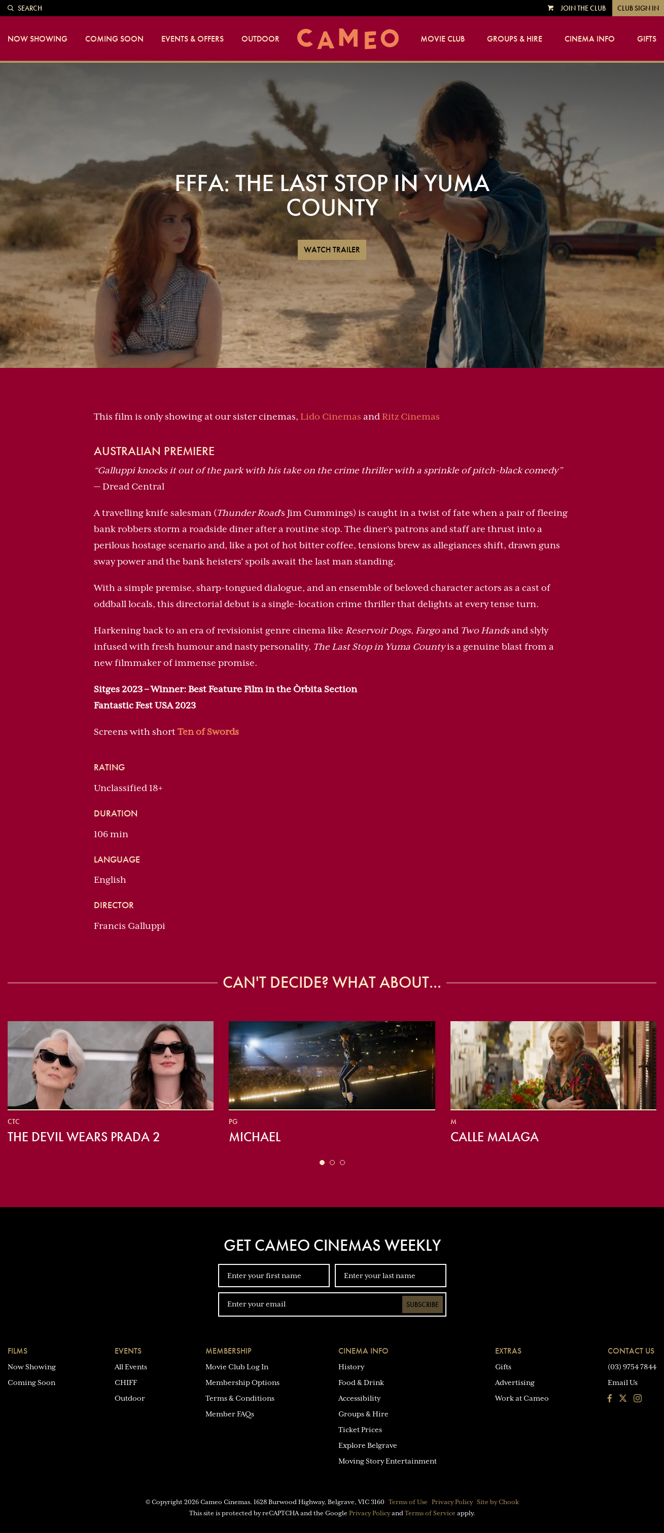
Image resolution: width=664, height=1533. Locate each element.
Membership (228, 1350)
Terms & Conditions (239, 1398)
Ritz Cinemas (411, 417)
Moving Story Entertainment (387, 1461)
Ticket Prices (360, 1430)
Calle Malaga (494, 1136)
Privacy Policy (452, 1502)
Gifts (646, 39)
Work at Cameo (522, 1398)
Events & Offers (192, 39)
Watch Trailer (332, 249)
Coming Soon (114, 39)
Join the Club (583, 8)
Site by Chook (498, 1502)
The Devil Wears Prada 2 (84, 1136)
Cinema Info (590, 39)
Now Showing (37, 39)
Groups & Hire (514, 39)
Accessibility (359, 1398)
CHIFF (126, 1382)
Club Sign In (638, 8)
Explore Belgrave (367, 1445)
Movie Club (443, 39)
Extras (508, 1350)
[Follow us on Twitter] (623, 1399)
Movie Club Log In (236, 1367)
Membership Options (242, 1382)
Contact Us (631, 1350)
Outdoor (260, 39)
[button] (322, 1162)
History (351, 1367)
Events (128, 1350)
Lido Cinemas (330, 417)
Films (17, 1350)
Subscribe (422, 1304)
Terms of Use (408, 1502)
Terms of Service (430, 1513)
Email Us (623, 1382)
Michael (255, 1136)
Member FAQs (229, 1414)
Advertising (515, 1382)
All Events (131, 1367)
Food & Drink (361, 1382)
